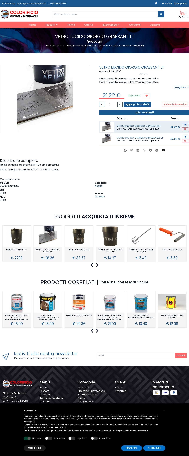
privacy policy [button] (131, 416)
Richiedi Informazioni (175, 104)
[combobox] (104, 14)
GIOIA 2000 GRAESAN (79, 250)
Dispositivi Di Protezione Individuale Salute (91, 392)
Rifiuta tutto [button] (131, 448)
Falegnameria (86, 401)
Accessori (83, 387)
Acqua (98, 186)
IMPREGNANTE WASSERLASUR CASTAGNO (141, 316)
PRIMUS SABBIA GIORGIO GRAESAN (110, 251)
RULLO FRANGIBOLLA (172, 250)
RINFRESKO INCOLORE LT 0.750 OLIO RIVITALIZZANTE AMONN (17, 317)
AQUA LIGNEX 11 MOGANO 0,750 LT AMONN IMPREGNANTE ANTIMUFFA (110, 317)
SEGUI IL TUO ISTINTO (16, 250)
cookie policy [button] (29, 422)
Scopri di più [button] (34, 448)
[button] (164, 410)
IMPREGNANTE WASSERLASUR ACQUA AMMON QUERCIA (48, 317)
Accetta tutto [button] (154, 448)
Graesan (100, 196)
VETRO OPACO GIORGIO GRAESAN (48, 251)
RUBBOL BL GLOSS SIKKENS (79, 315)
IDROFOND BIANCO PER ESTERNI (172, 316)
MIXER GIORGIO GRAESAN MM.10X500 (141, 251)
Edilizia (81, 398)
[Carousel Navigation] (94, 265)
